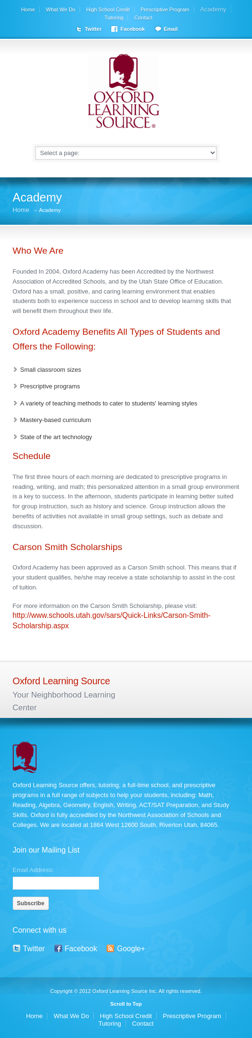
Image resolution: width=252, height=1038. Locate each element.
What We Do (60, 9)
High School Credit (108, 9)
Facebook (132, 29)
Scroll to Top (126, 1004)
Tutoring (114, 17)
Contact (144, 17)
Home (28, 9)
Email (171, 29)
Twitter (93, 29)
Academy (213, 9)
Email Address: (33, 869)
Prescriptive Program (165, 9)
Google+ (131, 949)
